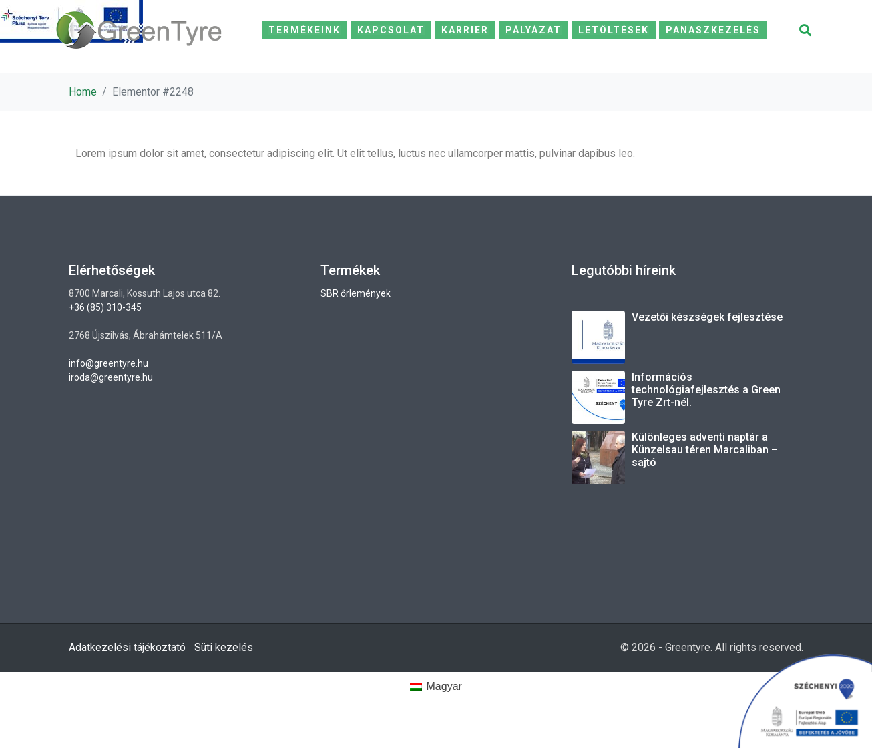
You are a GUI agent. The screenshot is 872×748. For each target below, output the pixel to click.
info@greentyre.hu (108, 363)
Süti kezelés (223, 647)
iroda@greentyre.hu (111, 377)
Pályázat (533, 30)
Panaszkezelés (713, 30)
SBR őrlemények (355, 293)
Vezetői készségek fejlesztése (707, 317)
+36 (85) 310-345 (105, 307)
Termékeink (304, 30)
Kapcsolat (391, 30)
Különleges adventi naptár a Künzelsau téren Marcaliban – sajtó (705, 450)
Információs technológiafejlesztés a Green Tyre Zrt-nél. (706, 390)
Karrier (465, 30)
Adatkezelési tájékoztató (127, 647)
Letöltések (613, 30)
